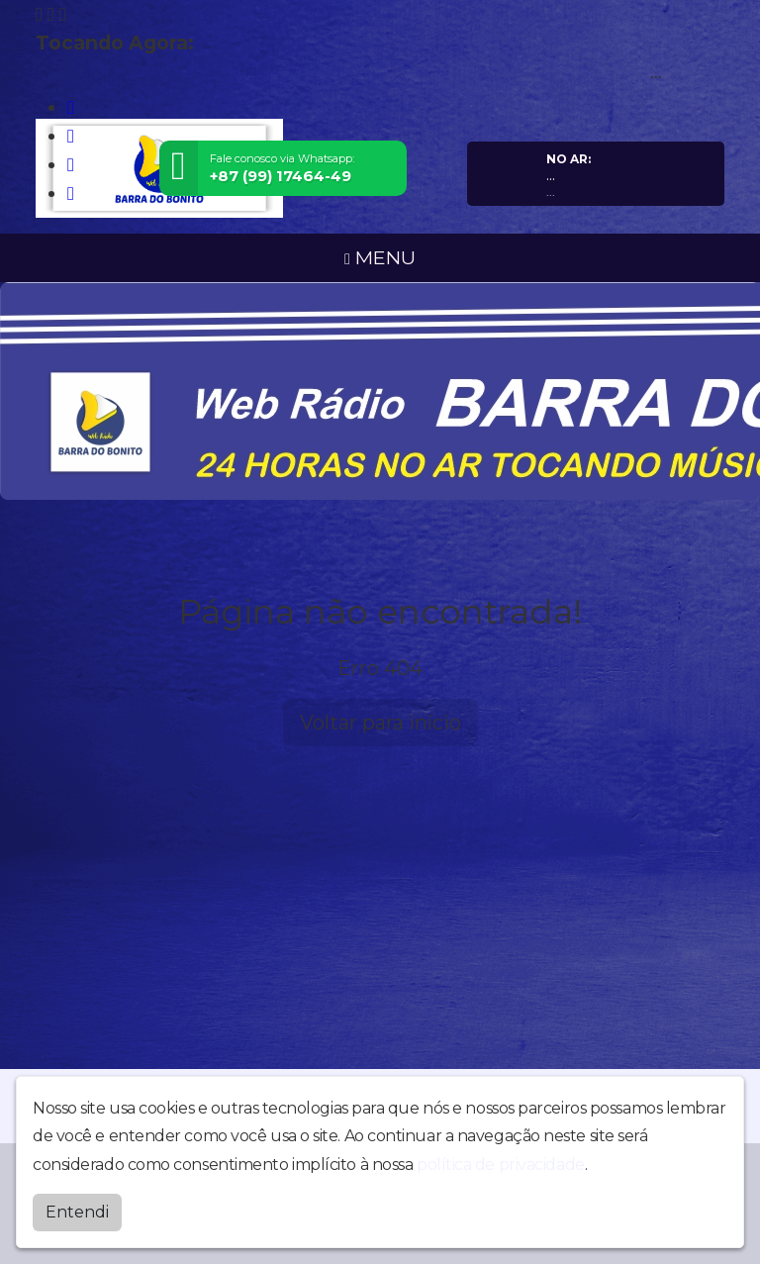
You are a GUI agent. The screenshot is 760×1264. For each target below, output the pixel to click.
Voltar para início (380, 722)
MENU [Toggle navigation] (380, 257)
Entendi (77, 1211)
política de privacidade (501, 1163)
